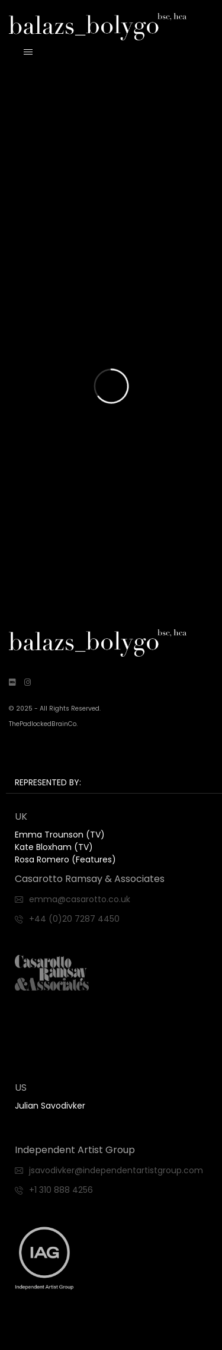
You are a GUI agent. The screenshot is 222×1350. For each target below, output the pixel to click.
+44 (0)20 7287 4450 (74, 919)
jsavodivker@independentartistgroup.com (116, 1170)
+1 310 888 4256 (61, 1190)
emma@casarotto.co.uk (79, 899)
